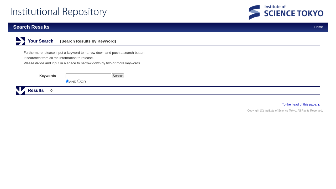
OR (81, 82)
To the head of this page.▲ (301, 104)
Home (318, 27)
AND (71, 82)
